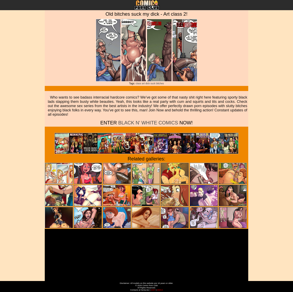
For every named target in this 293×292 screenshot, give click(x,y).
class (138, 83)
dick (147, 83)
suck (152, 83)
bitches (160, 83)
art (143, 83)
